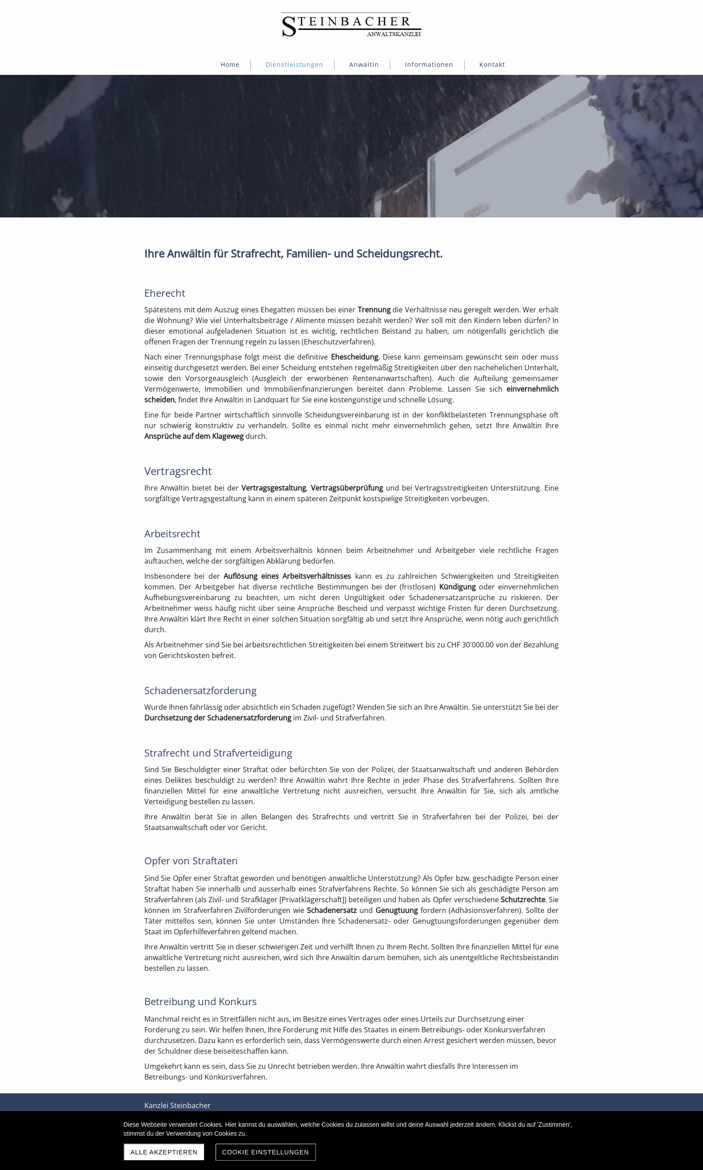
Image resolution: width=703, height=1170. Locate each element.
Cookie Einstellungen (265, 1152)
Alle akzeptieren (164, 1152)
